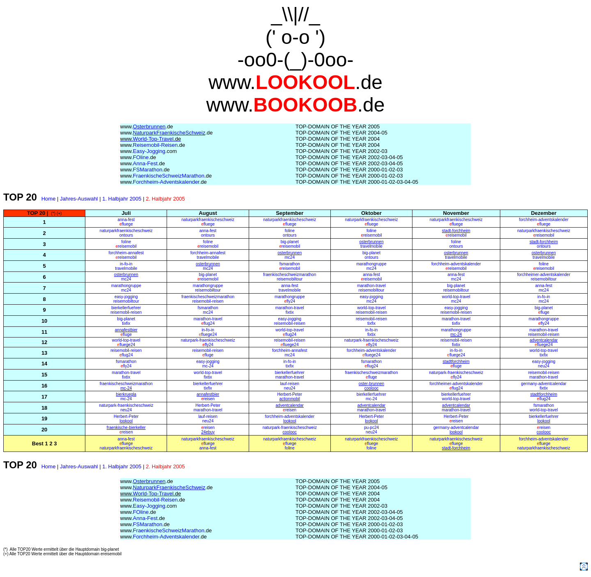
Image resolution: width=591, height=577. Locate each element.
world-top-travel (456, 296)
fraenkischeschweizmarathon (289, 274)
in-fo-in (126, 264)
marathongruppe (371, 264)
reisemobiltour (289, 279)
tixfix (126, 323)
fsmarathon (289, 264)
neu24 (544, 366)
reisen (208, 399)
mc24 (290, 257)
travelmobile (371, 246)
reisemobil (371, 235)
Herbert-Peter (289, 394)
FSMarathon (145, 169)
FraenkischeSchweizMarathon (166, 176)
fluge (543, 312)
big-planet (290, 241)
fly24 (289, 301)
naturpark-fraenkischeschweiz (208, 340)
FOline (138, 157)
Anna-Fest (142, 163)
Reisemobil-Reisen (152, 145)
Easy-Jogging (148, 151)
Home (48, 199)
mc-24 (208, 366)
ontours (126, 235)
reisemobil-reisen (207, 301)
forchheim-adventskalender (543, 219)
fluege (126, 224)
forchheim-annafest (126, 253)
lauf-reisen (289, 383)
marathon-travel (371, 285)
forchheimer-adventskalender (543, 274)
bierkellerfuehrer (126, 308)
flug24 (209, 323)
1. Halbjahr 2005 (121, 199)
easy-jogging (126, 296)
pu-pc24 (371, 427)
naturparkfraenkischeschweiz (207, 219)
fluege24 (208, 334)
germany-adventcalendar (543, 383)
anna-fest (126, 219)
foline (290, 230)
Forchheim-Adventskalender (163, 182)
